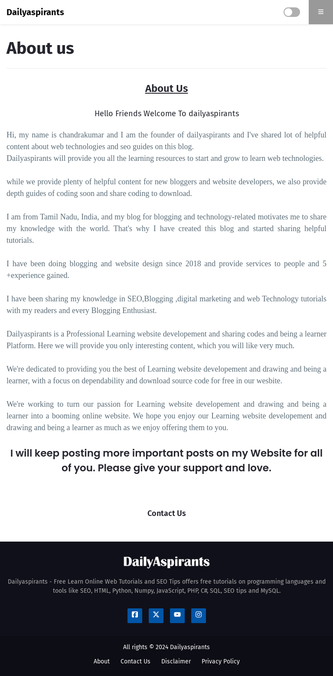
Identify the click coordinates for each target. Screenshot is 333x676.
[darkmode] (292, 12)
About (102, 661)
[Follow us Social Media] (134, 615)
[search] (321, 12)
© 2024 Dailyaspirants (179, 647)
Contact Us (135, 661)
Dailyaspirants (35, 12)
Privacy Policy (221, 661)
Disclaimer (176, 661)
